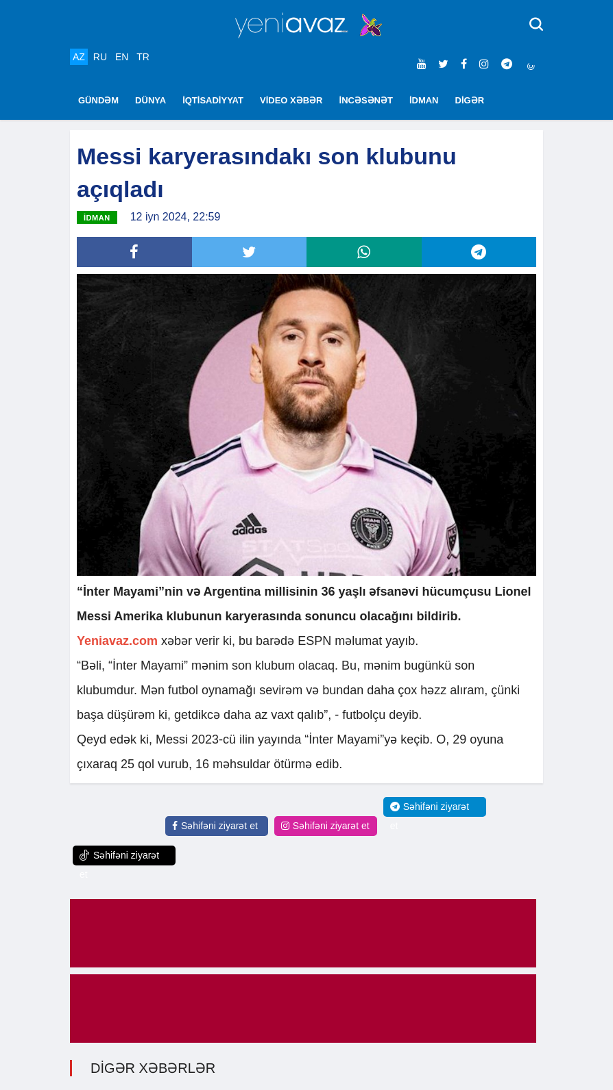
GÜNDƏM (98, 100)
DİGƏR (470, 100)
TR (142, 56)
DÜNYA (150, 100)
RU (100, 56)
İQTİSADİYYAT (212, 100)
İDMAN (424, 100)
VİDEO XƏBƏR (291, 100)
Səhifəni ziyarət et (215, 825)
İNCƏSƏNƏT (366, 100)
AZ (79, 56)
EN (121, 56)
